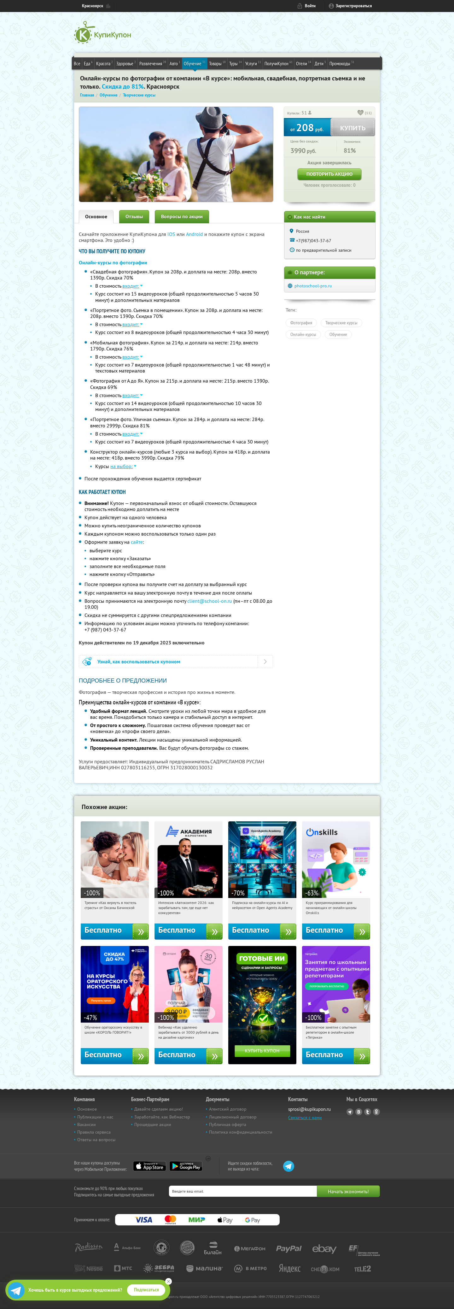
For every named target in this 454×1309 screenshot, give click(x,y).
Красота (104, 63)
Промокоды (341, 63)
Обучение (195, 63)
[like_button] (361, 113)
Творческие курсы (341, 322)
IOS (172, 234)
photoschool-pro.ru (313, 286)
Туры (235, 63)
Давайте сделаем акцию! (158, 1109)
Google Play (185, 1166)
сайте (137, 542)
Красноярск (92, 6)
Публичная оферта (227, 1124)
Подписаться (146, 1290)
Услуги (253, 63)
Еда (88, 63)
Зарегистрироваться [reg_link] (354, 6)
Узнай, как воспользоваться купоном (138, 661)
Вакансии (86, 1124)
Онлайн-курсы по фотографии (113, 262)
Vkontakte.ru (358, 1111)
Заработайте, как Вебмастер (162, 1117)
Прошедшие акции (152, 1124)
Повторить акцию (329, 174)
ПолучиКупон (279, 63)
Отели (303, 63)
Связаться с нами (305, 1117)
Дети (320, 63)
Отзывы (134, 216)
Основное (96, 216)
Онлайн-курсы (303, 334)
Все (77, 63)
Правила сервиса (94, 1132)
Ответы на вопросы (96, 1139)
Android (195, 234)
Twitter (367, 1111)
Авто (175, 63)
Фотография (301, 322)
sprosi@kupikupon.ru (309, 1109)
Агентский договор (228, 1109)
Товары (217, 63)
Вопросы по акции (182, 216)
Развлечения (152, 63)
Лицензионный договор (233, 1117)
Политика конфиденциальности (240, 1132)
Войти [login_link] (310, 6)
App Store (149, 1166)
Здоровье (126, 63)
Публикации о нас (95, 1117)
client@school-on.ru (209, 601)
